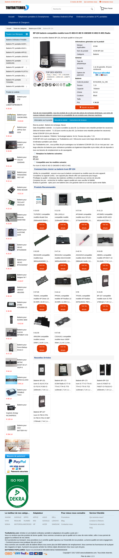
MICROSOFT (27, 524)
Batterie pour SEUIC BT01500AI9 (21, 247)
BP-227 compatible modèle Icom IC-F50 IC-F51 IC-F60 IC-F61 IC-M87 (105, 297)
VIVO (7, 521)
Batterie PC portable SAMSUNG (13, 62)
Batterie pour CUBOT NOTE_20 (21, 144)
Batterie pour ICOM (35, 28)
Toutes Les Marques (17, 34)
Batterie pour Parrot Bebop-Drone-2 (22, 347)
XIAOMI (8, 517)
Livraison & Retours (96, 521)
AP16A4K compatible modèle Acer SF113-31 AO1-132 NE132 (83, 216)
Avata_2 (49, 74)
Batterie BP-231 (39, 380)
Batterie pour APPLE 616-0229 (21, 129)
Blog (62, 521)
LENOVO (55, 521)
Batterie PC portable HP (14, 67)
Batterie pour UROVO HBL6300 (21, 289)
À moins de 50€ (76, 2)
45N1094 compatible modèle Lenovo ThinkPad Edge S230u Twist (42, 338)
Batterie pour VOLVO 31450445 (21, 159)
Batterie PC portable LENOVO (17, 56)
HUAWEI (27, 521)
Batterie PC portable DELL (15, 76)
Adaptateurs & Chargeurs (18, 23)
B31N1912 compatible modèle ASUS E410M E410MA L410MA (63, 256)
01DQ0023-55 (51, 77)
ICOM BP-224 (98, 51)
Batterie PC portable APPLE (16, 52)
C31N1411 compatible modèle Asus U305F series (63, 338)
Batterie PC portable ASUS (16, 48)
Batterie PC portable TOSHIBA (13, 81)
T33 (60, 74)
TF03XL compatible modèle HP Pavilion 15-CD (83, 297)
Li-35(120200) (65, 74)
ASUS (44, 517)
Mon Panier (108, 8)
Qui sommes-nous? (96, 517)
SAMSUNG (56, 524)
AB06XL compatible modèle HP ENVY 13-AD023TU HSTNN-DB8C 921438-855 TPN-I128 (105, 256)
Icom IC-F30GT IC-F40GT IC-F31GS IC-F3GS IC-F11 (104, 385)
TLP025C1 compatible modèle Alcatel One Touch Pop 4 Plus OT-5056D (42, 216)
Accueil (11, 17)
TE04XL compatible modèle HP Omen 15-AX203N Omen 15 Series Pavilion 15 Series (41, 297)
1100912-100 (59, 77)
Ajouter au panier (87, 107)
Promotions (65, 517)
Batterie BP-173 (60, 380)
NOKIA (7, 524)
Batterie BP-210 (103, 380)
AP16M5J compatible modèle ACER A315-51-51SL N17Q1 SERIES (104, 216)
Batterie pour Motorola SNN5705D (21, 217)
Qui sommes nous (90, 2)
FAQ (91, 528)
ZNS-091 (49, 79)
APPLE (35, 517)
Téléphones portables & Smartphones (33, 17)
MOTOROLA (18, 524)
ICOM (95, 46)
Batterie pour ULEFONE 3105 (21, 232)
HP (34, 524)
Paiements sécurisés (96, 524)
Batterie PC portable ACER (16, 44)
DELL (54, 517)
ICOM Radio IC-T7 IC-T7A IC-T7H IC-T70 (63, 385)
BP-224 (36, 159)
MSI (34, 521)
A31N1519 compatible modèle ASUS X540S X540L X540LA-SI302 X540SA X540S (84, 256)
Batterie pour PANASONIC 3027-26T (22, 174)
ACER (44, 524)
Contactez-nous (107, 2)
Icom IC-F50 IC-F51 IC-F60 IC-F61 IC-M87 (42, 416)
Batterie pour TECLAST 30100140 (21, 202)
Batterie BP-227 (39, 412)
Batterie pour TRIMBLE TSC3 (21, 392)
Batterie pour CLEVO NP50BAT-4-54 (22, 332)
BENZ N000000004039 (58, 550)
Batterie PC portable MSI (15, 86)
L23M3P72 (67, 77)
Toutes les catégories (20, 28)
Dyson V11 (30, 550)
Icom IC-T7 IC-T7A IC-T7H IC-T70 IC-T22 (84, 385)
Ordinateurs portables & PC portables (91, 17)
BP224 (35, 157)
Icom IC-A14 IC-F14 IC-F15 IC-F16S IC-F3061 (41, 385)
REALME (17, 521)
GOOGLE (17, 517)
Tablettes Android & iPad (63, 17)
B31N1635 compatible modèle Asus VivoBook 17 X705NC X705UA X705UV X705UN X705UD (42, 256)
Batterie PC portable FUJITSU (17, 71)
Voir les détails (42, 226)
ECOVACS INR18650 (42, 550)
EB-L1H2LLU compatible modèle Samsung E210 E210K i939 (63, 216)
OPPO (26, 517)
